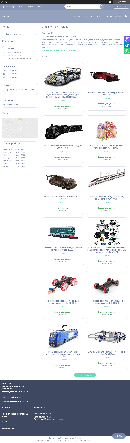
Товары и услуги (13, 34)
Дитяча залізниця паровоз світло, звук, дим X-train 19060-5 (63, 147)
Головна (76, 16)
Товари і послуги (92, 16)
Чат (119, 436)
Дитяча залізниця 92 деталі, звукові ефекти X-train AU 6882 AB (107, 353)
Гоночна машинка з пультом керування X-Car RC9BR (63, 198)
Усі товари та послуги (83, 375)
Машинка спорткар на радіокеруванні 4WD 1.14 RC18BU (106, 94)
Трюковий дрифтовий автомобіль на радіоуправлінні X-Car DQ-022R (63, 302)
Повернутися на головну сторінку (60, 50)
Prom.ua (78, 438)
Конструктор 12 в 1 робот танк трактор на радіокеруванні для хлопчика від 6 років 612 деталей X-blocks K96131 (106, 250)
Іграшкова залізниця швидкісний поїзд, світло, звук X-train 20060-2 (107, 198)
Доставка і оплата (113, 16)
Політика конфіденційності (13, 397)
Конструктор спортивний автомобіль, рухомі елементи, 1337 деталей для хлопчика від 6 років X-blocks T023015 (63, 95)
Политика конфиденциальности (15, 401)
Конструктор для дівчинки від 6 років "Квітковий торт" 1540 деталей (106, 147)
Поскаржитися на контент (60, 440)
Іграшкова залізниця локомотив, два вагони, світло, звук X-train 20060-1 (63, 249)
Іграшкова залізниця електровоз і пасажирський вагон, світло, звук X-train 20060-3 (63, 354)
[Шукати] (102, 6)
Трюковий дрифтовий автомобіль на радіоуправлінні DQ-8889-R (107, 302)
